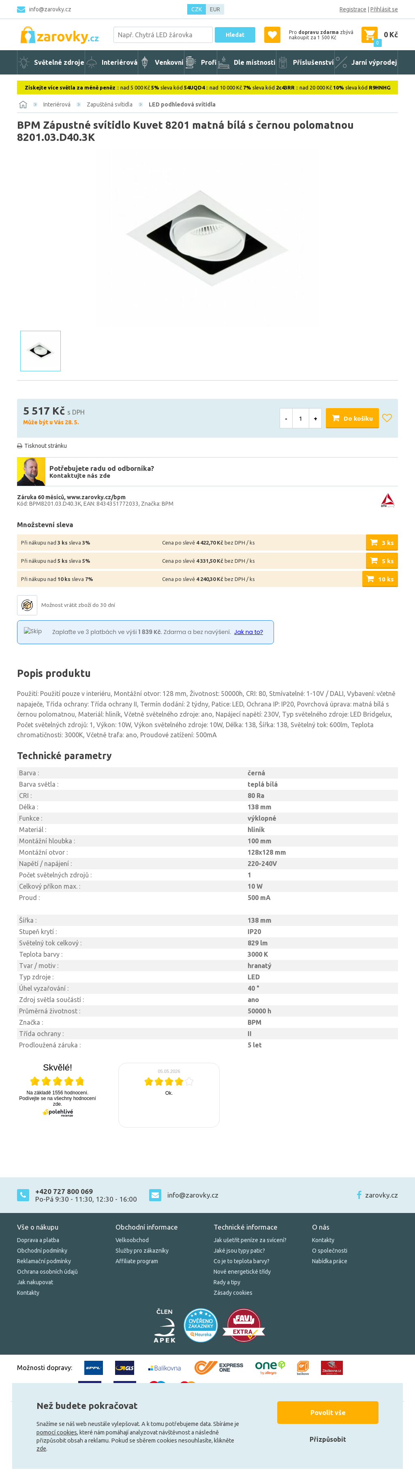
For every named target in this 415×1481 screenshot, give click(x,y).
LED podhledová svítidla (182, 104)
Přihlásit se (384, 9)
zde (41, 1448)
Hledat (235, 35)
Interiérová (57, 104)
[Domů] (23, 104)
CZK (196, 9)
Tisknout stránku (45, 446)
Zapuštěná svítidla (110, 104)
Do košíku (358, 418)
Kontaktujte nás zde (79, 475)
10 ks (386, 579)
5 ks (388, 561)
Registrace (353, 9)
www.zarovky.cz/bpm (96, 497)
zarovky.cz (381, 1195)
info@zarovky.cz (50, 9)
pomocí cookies (56, 1432)
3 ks (388, 542)
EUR (215, 9)
